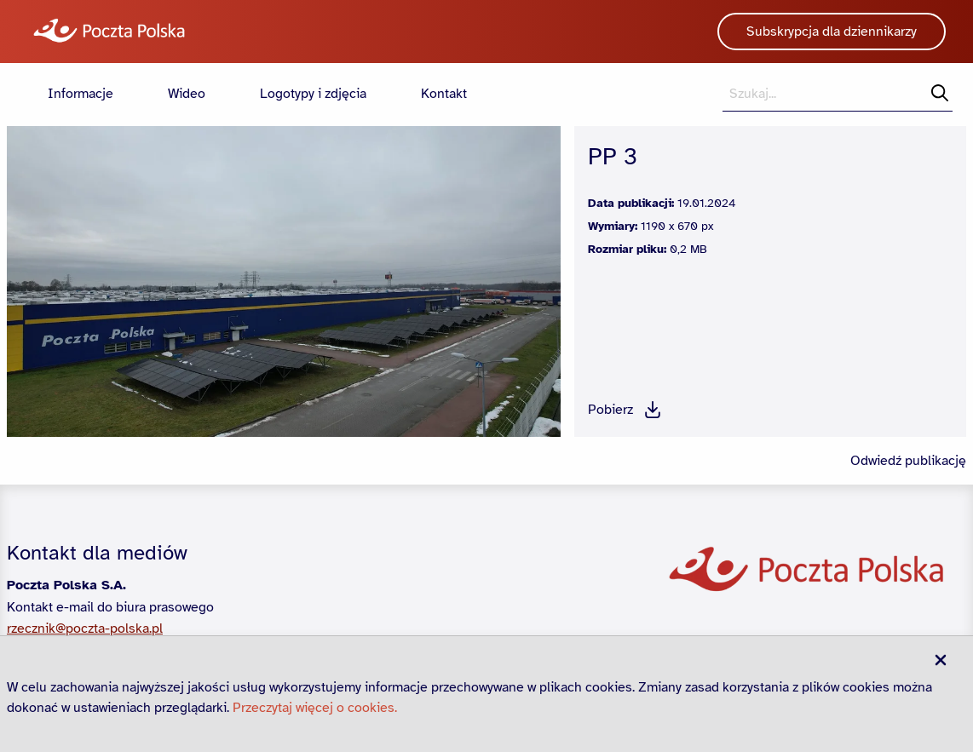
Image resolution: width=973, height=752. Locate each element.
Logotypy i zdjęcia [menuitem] (313, 93)
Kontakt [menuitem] (444, 93)
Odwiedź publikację (908, 460)
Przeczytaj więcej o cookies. (315, 707)
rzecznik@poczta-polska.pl (85, 628)
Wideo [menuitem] (186, 93)
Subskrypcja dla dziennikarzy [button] (831, 31)
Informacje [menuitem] (80, 93)
